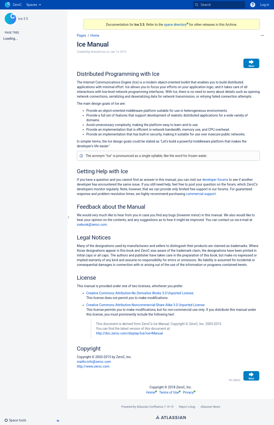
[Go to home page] (13, 4)
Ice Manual (93, 44)
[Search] (197, 5)
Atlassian (171, 417)
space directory (176, 24)
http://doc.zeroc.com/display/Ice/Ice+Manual (129, 333)
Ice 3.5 (23, 19)
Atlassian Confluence (150, 406)
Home (94, 35)
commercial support (201, 194)
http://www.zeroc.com (93, 366)
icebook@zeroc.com (92, 224)
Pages (81, 35)
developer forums (215, 180)
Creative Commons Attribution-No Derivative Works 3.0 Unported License (139, 293)
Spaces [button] (31, 5)
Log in (264, 5)
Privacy (189, 392)
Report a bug (187, 406)
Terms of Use (169, 392)
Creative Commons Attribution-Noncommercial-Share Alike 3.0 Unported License (145, 305)
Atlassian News (210, 406)
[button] (17, 420)
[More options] (262, 35)
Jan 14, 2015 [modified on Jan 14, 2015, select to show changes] (118, 51)
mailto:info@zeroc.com (94, 362)
